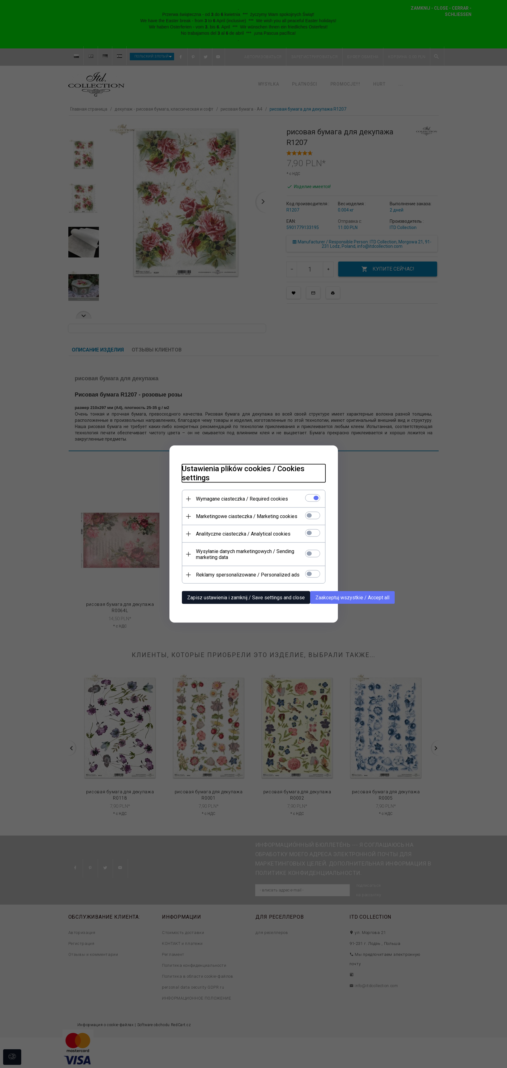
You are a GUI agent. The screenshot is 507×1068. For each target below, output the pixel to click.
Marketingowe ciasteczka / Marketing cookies (246, 516)
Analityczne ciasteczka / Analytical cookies (243, 534)
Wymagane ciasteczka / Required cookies (242, 499)
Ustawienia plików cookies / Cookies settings (243, 473)
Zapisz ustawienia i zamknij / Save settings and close (246, 598)
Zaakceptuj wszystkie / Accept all (352, 598)
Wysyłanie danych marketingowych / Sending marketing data (245, 554)
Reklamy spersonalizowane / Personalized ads (248, 575)
